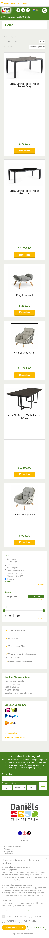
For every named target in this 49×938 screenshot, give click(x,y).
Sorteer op (8, 47)
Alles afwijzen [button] (37, 927)
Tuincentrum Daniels (12, 705)
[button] (24, 934)
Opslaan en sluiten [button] (14, 927)
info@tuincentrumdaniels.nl (21, 753)
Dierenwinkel (9, 707)
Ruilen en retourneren (15, 595)
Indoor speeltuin (10, 717)
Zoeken (8, 450)
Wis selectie (41, 442)
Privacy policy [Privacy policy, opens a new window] (25, 911)
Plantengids (8, 721)
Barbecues (8, 712)
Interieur (7, 714)
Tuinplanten (8, 710)
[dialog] (24, 897)
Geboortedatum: (9, 641)
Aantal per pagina (10, 41)
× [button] (46, 859)
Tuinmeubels (9, 719)
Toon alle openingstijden (12, 848)
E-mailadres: (8, 632)
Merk (7, 413)
